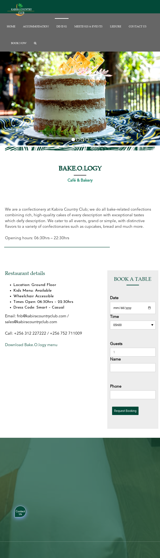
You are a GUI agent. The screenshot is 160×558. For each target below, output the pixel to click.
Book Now (18, 43)
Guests (116, 344)
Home (11, 26)
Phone (115, 386)
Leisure (115, 26)
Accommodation (36, 26)
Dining (61, 26)
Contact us (137, 26)
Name (115, 359)
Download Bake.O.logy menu (31, 345)
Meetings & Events (88, 26)
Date (114, 298)
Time (114, 317)
